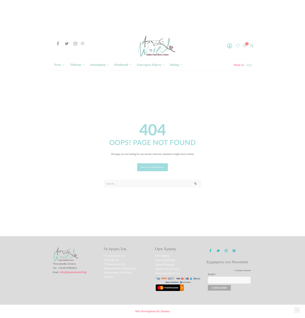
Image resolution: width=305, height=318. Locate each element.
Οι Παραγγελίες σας (114, 264)
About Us (238, 64)
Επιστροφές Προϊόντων (167, 273)
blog (249, 64)
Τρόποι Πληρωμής (165, 264)
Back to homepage (152, 167)
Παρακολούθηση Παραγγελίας (120, 268)
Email (212, 274)
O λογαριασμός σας (114, 255)
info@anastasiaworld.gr (73, 272)
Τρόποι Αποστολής (165, 260)
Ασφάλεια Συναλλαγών (167, 268)
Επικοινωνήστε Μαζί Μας (117, 272)
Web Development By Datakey (152, 311)
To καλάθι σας (111, 259)
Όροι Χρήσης (162, 255)
